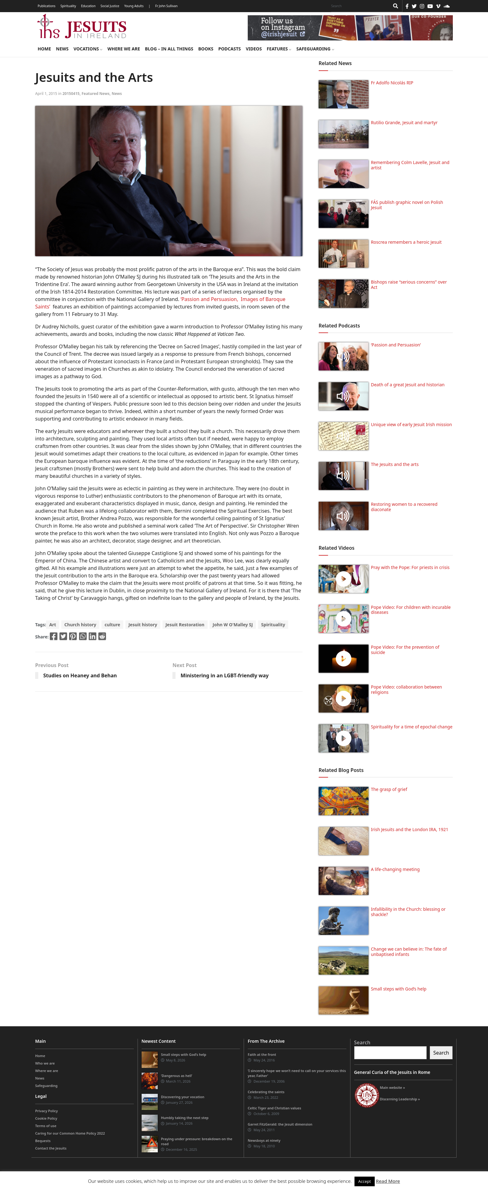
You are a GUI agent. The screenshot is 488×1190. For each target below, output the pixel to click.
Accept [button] (364, 1181)
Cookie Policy (46, 1118)
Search (362, 1042)
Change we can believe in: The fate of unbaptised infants (409, 951)
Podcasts (229, 49)
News (62, 49)
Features (279, 49)
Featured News (96, 93)
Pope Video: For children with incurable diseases (411, 609)
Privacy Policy (46, 1110)
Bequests (42, 1140)
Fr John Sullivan (166, 6)
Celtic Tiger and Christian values (274, 1108)
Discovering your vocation (182, 1096)
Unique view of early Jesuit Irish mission (411, 424)
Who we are (45, 1063)
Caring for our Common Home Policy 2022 (70, 1133)
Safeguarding (315, 49)
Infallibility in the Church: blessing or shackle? (408, 911)
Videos (254, 49)
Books (205, 49)
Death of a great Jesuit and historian (408, 385)
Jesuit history (143, 625)
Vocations (87, 49)
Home (44, 49)
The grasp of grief (389, 789)
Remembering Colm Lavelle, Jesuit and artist (410, 165)
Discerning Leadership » (400, 1099)
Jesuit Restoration (185, 625)
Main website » (392, 1087)
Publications (46, 6)
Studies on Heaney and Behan (80, 675)
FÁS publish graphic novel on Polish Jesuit (407, 204)
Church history (80, 625)
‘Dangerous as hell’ (176, 1075)
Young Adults (133, 6)
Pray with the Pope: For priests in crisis (410, 567)
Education (88, 6)
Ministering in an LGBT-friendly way (225, 675)
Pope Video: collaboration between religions (406, 689)
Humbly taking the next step (185, 1117)
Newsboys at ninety (264, 1140)
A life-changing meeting (395, 869)
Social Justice (110, 6)
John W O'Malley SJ (233, 625)
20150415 (71, 93)
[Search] (359, 6)
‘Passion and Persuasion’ (396, 345)
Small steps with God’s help (399, 989)
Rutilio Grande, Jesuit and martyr (404, 122)
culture (112, 625)
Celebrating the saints (266, 1091)
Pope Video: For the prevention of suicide (405, 649)
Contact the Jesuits (51, 1148)
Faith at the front (262, 1054)
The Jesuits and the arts (395, 464)
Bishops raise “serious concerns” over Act (409, 284)
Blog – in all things (169, 49)
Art (52, 625)
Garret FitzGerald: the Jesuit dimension (280, 1124)
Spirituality (68, 6)
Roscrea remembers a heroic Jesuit (406, 242)
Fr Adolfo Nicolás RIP (392, 83)
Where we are (123, 49)
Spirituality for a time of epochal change (412, 727)
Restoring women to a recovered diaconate (404, 506)
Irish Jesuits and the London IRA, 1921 (409, 829)
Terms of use (45, 1125)
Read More (388, 1181)
